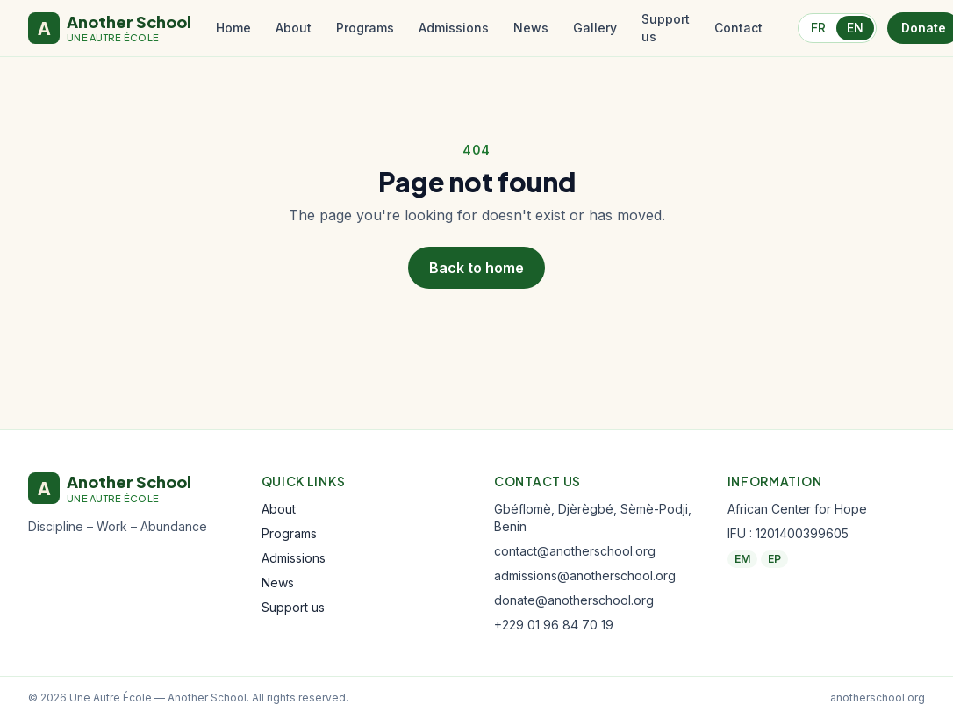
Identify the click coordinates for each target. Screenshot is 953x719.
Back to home (476, 268)
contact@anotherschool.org (575, 550)
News (530, 27)
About (294, 27)
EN (855, 27)
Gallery (595, 27)
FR (818, 27)
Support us (665, 27)
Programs (365, 27)
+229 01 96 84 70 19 (553, 624)
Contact (738, 27)
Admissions (454, 27)
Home (233, 27)
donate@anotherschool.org (574, 600)
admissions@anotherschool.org (585, 575)
